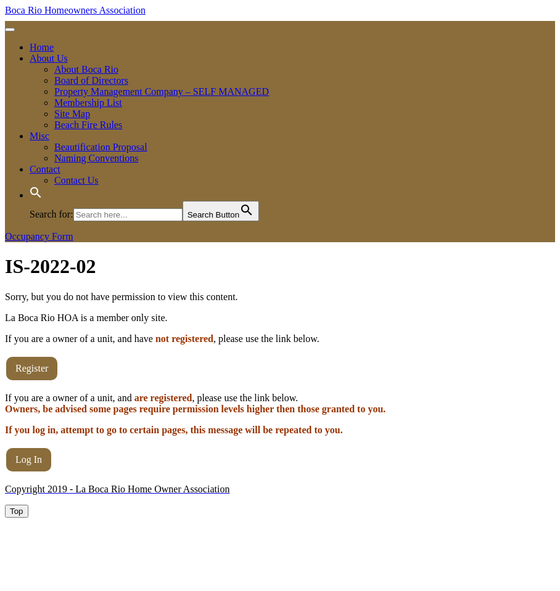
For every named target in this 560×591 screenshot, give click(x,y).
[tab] (10, 29)
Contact (45, 169)
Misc (39, 136)
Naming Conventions (96, 158)
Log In (28, 459)
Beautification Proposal (100, 147)
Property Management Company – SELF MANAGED (161, 91)
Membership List (88, 102)
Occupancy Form (39, 236)
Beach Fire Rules (88, 125)
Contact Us (76, 180)
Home (42, 47)
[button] (36, 195)
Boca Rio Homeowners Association (75, 10)
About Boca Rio (86, 69)
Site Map (72, 113)
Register (31, 368)
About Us (49, 58)
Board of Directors (91, 80)
